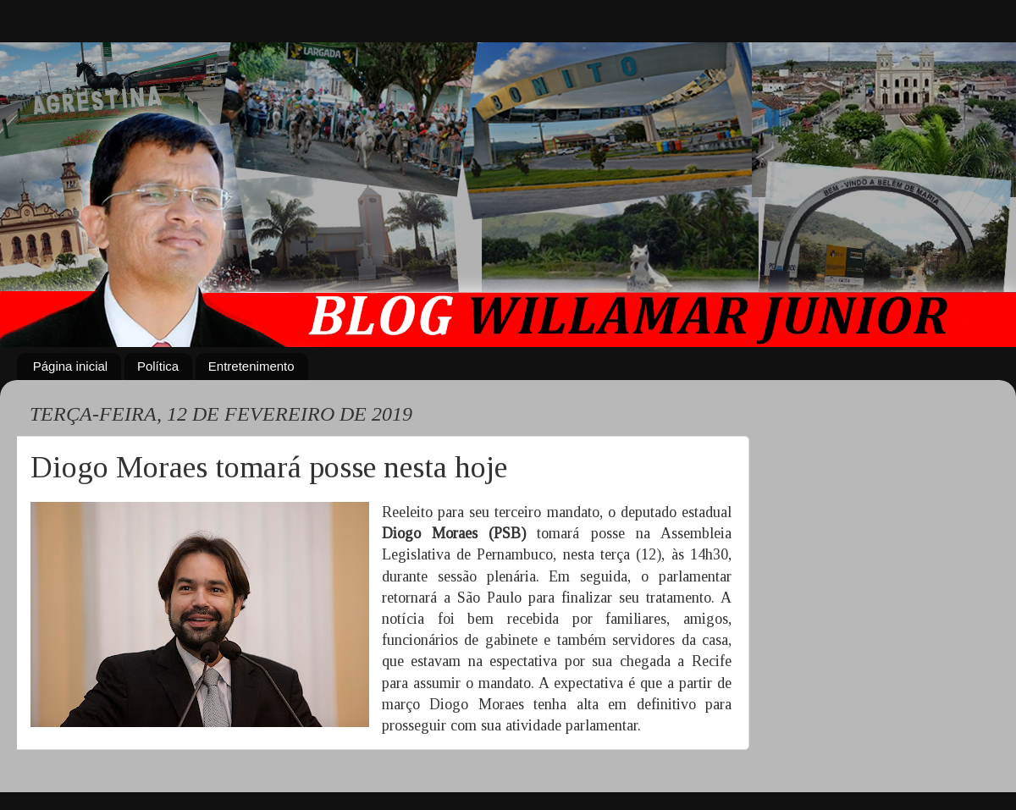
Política (158, 366)
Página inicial (70, 366)
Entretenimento (251, 366)
